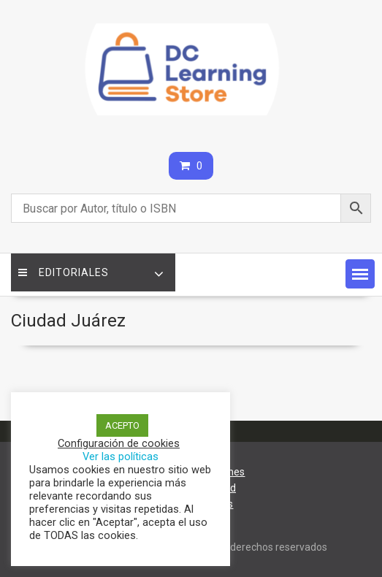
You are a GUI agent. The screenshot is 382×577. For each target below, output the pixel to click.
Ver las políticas (120, 456)
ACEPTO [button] (122, 425)
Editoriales (63, 272)
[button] (360, 273)
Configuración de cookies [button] (119, 443)
